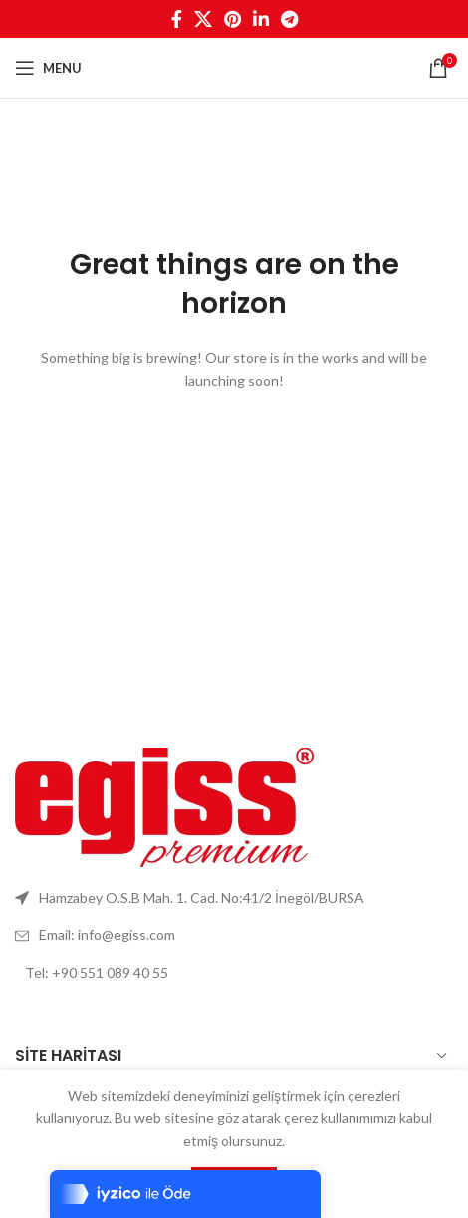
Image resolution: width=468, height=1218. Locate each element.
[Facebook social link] (176, 19)
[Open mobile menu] (48, 68)
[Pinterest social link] (232, 19)
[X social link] (203, 19)
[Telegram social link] (289, 19)
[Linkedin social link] (261, 19)
